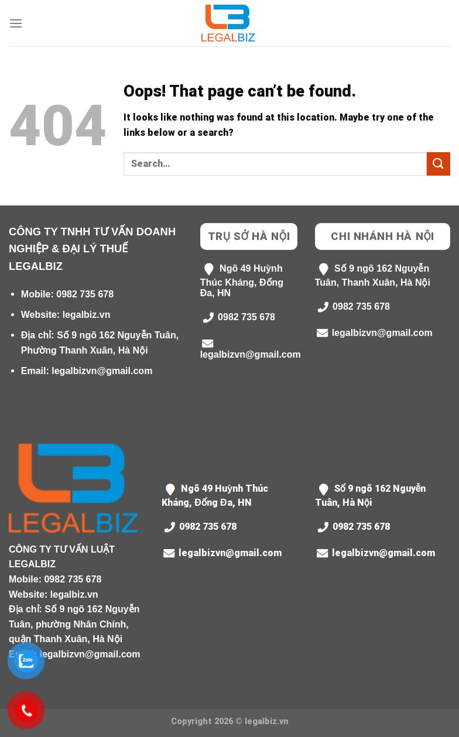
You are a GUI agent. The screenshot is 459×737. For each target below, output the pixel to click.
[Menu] (16, 23)
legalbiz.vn (87, 315)
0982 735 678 (85, 294)
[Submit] (438, 163)
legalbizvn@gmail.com (102, 371)
